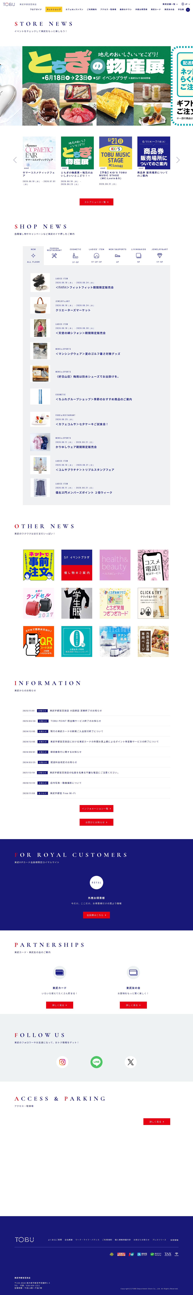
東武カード (156, 9)
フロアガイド (36, 9)
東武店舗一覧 (170, 4)
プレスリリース (159, 1239)
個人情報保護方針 (123, 1239)
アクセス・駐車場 (108, 9)
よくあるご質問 (55, 1239)
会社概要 (69, 1239)
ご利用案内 (92, 9)
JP (187, 4)
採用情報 (174, 1240)
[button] (35, 88)
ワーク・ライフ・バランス (87, 1239)
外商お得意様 (141, 9)
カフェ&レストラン (74, 9)
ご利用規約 (107, 1239)
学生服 (181, 9)
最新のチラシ (126, 9)
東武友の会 (169, 9)
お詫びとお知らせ (142, 1239)
